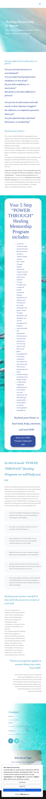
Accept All (22, 790)
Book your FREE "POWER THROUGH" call (23, 441)
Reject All (22, 786)
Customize (22, 782)
